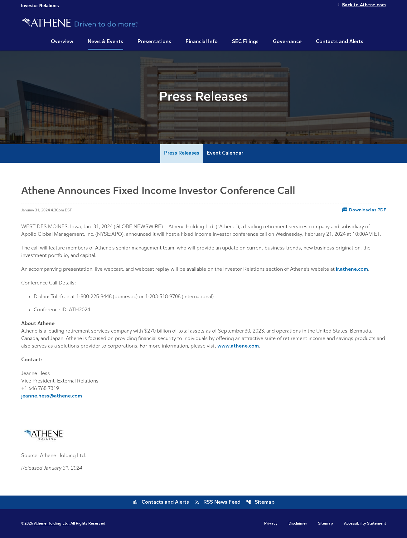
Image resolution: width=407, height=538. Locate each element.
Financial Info (202, 41)
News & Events (105, 41)
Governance (287, 41)
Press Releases (181, 153)
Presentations (154, 41)
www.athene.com (238, 346)
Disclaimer (297, 524)
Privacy (271, 524)
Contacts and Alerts (339, 41)
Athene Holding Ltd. (52, 524)
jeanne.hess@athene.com (51, 396)
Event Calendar (225, 153)
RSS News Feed (217, 502)
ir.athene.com (352, 269)
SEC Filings (245, 41)
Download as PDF (364, 210)
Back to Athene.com (364, 5)
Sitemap (260, 502)
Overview (62, 41)
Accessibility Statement (365, 524)
